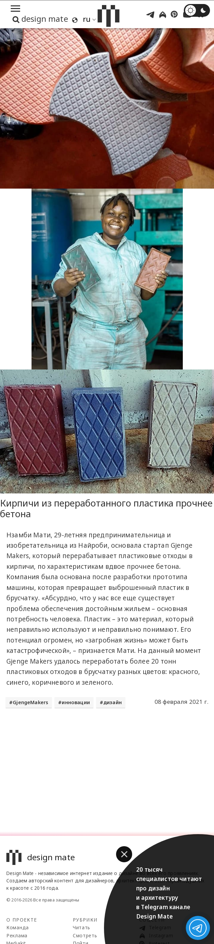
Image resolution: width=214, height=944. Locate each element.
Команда (17, 927)
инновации (76, 702)
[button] (124, 854)
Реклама (17, 935)
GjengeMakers (30, 702)
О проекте (21, 920)
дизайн (112, 702)
